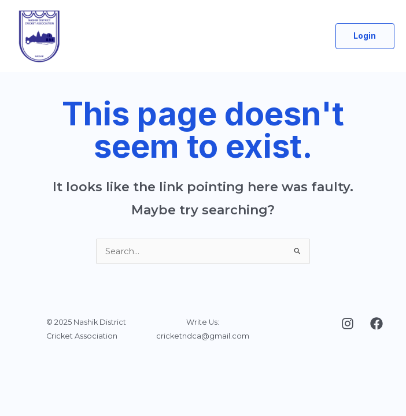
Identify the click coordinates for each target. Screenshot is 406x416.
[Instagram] (347, 323)
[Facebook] (376, 323)
